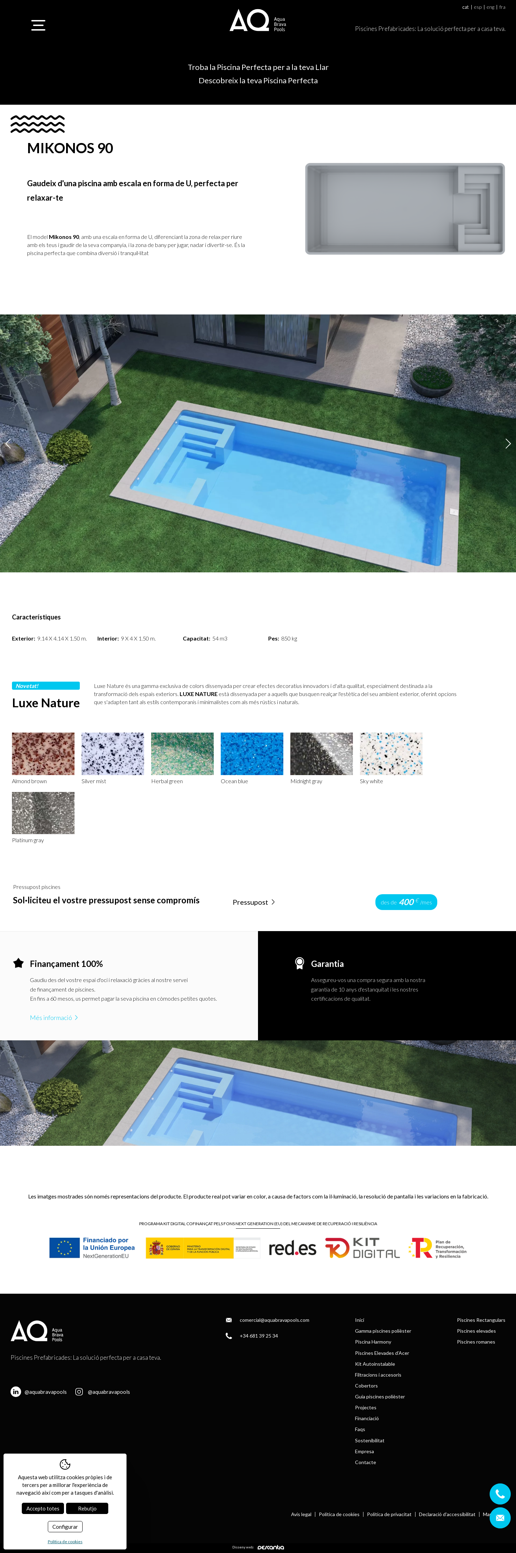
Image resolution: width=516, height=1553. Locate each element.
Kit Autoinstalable (375, 1364)
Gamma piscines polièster (383, 1331)
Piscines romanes (476, 1342)
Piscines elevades (476, 1331)
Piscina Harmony (373, 1342)
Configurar (65, 1526)
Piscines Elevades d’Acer (382, 1353)
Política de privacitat (389, 1514)
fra (502, 7)
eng (490, 7)
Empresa (364, 1451)
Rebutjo (87, 1508)
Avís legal (301, 1514)
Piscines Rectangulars (481, 1320)
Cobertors (366, 1386)
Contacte (365, 1462)
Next (508, 443)
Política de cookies (339, 1514)
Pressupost (255, 902)
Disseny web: (258, 1547)
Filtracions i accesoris (378, 1375)
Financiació (367, 1418)
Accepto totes (42, 1508)
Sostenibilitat (370, 1440)
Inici (359, 1320)
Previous (8, 443)
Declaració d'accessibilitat (447, 1514)
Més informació (54, 1017)
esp (478, 7)
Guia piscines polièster (380, 1396)
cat (466, 7)
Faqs (360, 1429)
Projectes (365, 1407)
